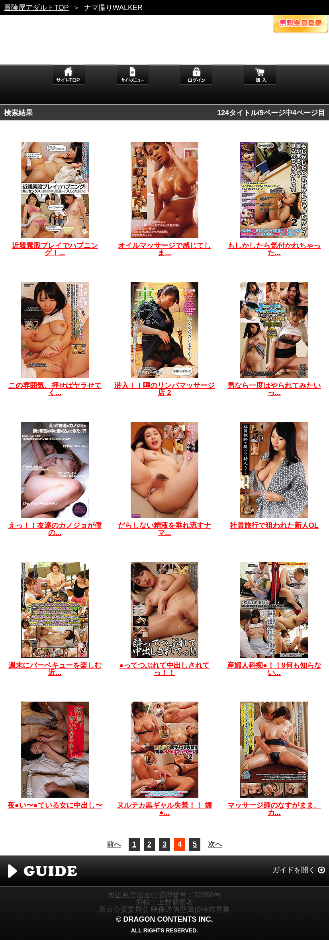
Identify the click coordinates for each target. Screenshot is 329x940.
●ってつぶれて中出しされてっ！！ (164, 668)
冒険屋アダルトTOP (36, 8)
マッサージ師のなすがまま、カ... (274, 808)
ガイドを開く (293, 870)
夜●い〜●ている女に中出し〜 (55, 805)
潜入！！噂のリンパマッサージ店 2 (164, 389)
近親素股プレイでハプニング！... (55, 249)
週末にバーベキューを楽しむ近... (55, 668)
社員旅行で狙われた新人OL (274, 525)
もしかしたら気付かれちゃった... (274, 249)
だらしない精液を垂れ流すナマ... (164, 529)
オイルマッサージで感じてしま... (164, 249)
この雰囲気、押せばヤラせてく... (55, 389)
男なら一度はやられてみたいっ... (274, 389)
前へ (114, 844)
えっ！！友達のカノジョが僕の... (55, 529)
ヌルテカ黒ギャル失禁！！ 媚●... (164, 808)
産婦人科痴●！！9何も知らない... (274, 668)
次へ (215, 844)
